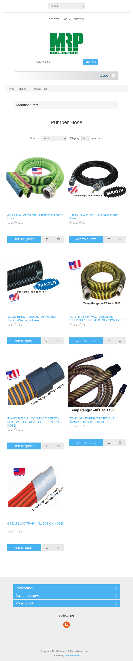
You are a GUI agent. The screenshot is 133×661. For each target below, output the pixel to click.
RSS (66, 624)
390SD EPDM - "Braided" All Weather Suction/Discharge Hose (31, 318)
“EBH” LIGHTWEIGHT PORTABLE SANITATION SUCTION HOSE (91, 420)
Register (54, 19)
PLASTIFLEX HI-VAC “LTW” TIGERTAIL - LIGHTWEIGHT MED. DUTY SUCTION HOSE (34, 422)
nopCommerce (72, 655)
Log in (66, 19)
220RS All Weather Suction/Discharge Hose (93, 216)
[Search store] (59, 62)
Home (11, 88)
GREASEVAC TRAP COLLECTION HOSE (35, 523)
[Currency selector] (67, 6)
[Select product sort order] (53, 138)
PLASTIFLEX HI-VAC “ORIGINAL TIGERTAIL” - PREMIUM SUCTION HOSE (97, 318)
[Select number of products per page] (85, 138)
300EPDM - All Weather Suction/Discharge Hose (35, 216)
